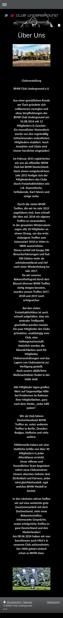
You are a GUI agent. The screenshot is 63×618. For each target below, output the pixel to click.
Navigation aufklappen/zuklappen (31, 4)
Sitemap (27, 602)
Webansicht (53, 602)
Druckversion (12, 602)
